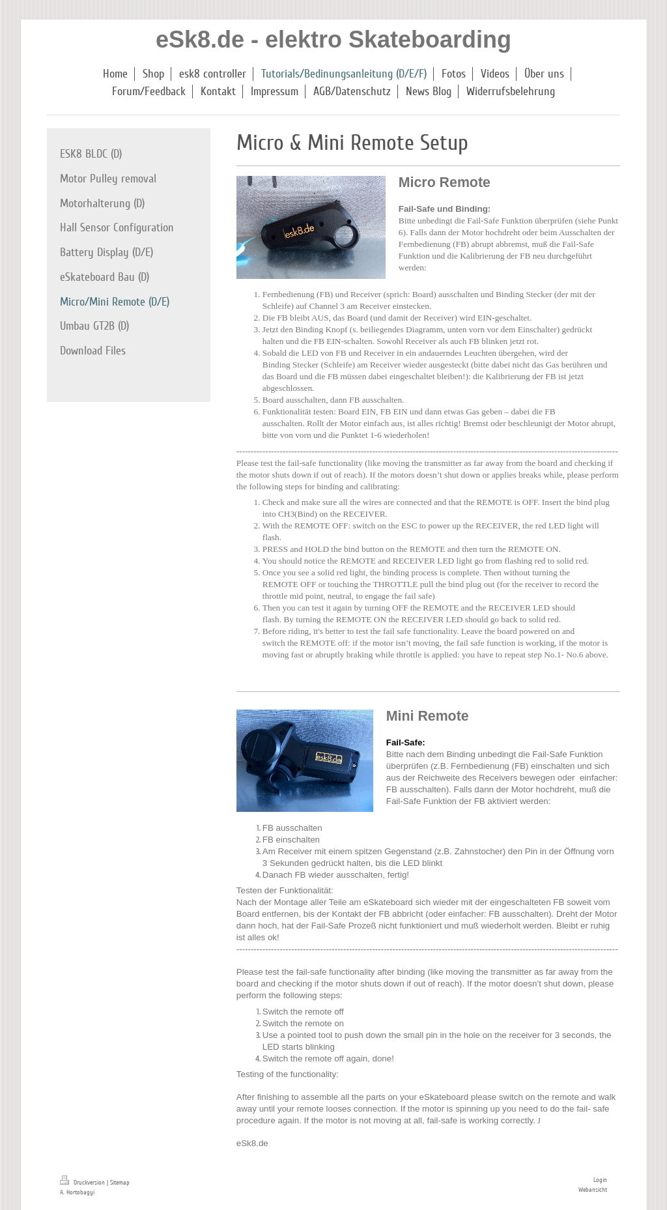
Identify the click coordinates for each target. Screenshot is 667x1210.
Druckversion (83, 1183)
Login (600, 1180)
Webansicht (592, 1190)
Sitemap (120, 1183)
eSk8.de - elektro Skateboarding (333, 39)
